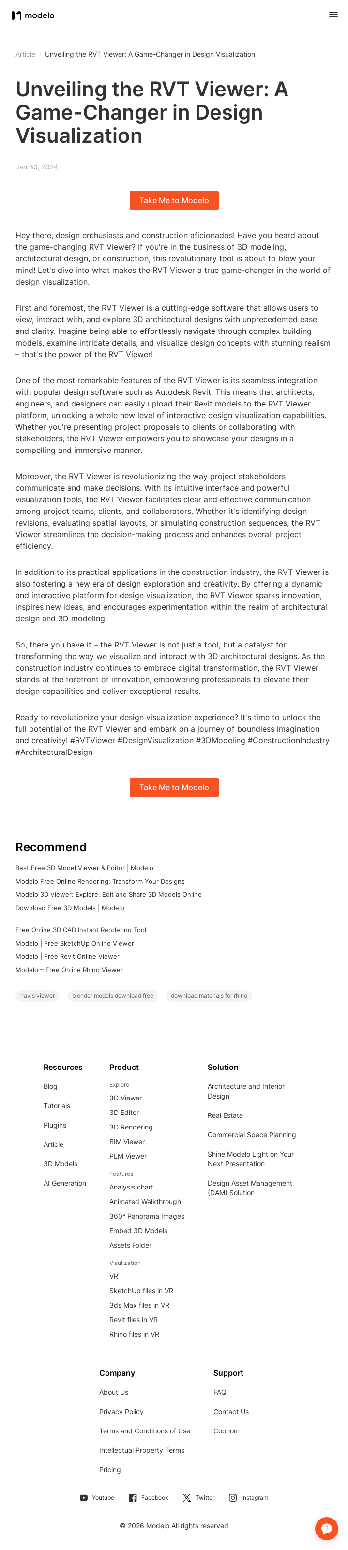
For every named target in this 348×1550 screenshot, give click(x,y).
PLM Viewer (128, 1156)
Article (53, 1144)
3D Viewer (125, 1098)
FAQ (220, 1392)
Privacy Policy (121, 1411)
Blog (51, 1086)
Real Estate (225, 1115)
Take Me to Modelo (174, 200)
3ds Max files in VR (139, 1305)
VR (113, 1276)
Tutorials (57, 1105)
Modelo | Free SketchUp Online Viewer (74, 943)
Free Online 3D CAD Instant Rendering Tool (80, 929)
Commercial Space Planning (252, 1134)
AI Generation (65, 1183)
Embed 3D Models (138, 1230)
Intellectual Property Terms (141, 1450)
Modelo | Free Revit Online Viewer (67, 956)
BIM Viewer (127, 1141)
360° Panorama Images (146, 1216)
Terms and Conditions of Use (144, 1431)
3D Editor (124, 1112)
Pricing (110, 1469)
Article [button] (25, 54)
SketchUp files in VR (141, 1290)
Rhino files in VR (134, 1334)
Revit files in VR (133, 1319)
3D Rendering (131, 1127)
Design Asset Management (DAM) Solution (250, 1188)
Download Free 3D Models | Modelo (69, 908)
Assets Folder (130, 1245)
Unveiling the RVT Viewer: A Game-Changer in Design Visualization (150, 54)
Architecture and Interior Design (246, 1091)
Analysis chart (131, 1187)
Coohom (226, 1431)
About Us (113, 1392)
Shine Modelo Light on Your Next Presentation (251, 1159)
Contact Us (231, 1411)
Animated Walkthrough (145, 1201)
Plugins (55, 1125)
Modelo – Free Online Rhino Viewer (69, 970)
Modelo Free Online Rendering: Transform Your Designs (100, 881)
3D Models (60, 1163)
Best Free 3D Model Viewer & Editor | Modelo (84, 868)
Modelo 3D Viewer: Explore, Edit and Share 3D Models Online (108, 894)
